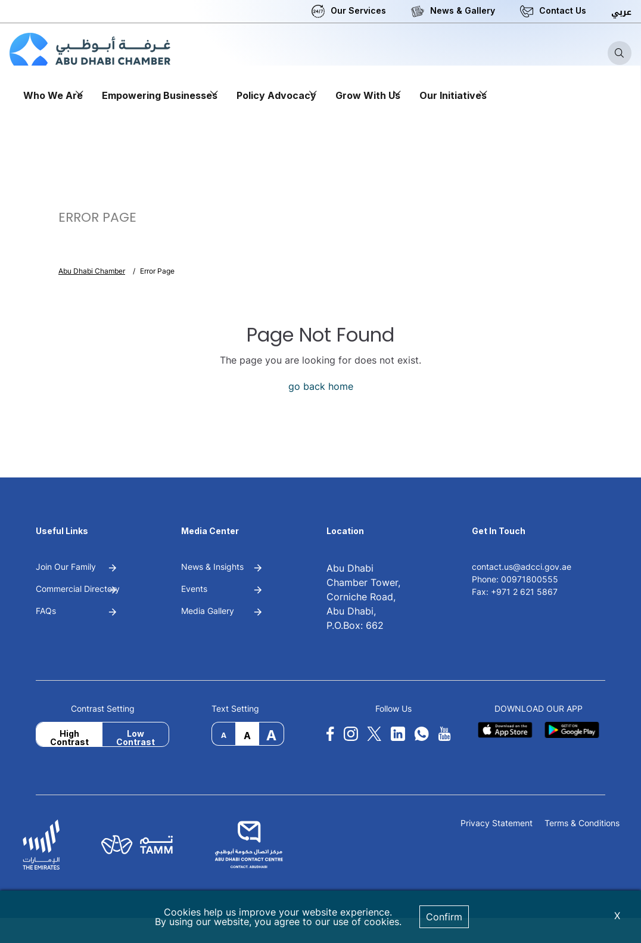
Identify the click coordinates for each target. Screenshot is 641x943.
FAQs (46, 611)
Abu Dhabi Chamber (91, 270)
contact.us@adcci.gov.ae (521, 567)
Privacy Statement (496, 823)
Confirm (444, 917)
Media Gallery (207, 611)
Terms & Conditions (582, 823)
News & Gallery (462, 10)
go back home (320, 386)
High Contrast (69, 737)
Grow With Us (367, 95)
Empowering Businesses (159, 95)
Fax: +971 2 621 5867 (515, 592)
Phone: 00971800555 (515, 579)
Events (194, 589)
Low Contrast (135, 737)
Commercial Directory (78, 589)
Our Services (358, 10)
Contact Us (562, 10)
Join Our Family (66, 567)
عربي (621, 12)
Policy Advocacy (276, 95)
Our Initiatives (453, 95)
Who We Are (53, 95)
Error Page (157, 270)
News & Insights (212, 567)
